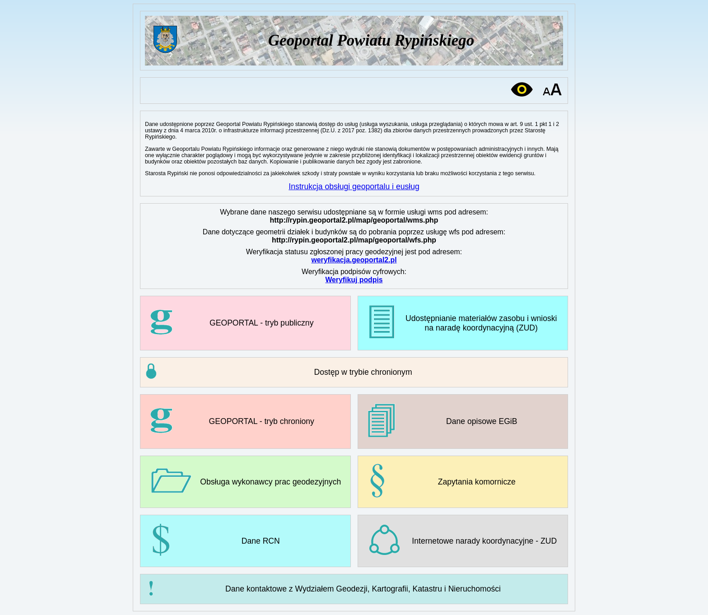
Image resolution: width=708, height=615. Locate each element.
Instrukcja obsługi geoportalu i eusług (354, 186)
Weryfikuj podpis (353, 280)
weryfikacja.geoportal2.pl (353, 260)
